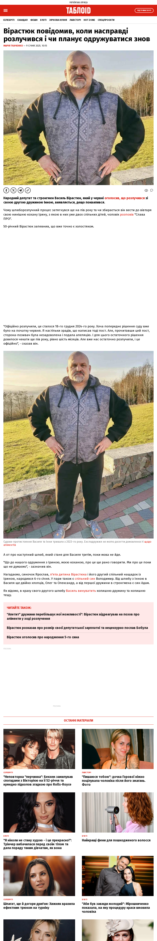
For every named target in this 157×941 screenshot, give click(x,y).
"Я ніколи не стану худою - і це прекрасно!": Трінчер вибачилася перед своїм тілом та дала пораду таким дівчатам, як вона (37, 844)
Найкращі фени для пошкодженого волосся (116, 840)
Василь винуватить (81, 591)
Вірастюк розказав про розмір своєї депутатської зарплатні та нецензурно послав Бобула (77, 628)
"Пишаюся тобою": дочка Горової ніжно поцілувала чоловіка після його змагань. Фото (114, 781)
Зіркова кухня (58, 20)
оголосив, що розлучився (125, 198)
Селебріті (8, 20)
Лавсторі (75, 20)
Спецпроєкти (106, 20)
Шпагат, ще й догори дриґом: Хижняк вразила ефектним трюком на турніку (39, 906)
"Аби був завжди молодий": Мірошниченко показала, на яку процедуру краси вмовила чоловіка (116, 908)
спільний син (85, 579)
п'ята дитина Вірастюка (68, 574)
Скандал (22, 20)
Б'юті (43, 20)
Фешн (33, 20)
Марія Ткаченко (13, 45)
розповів (127, 214)
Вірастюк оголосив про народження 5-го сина (43, 637)
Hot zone (89, 20)
